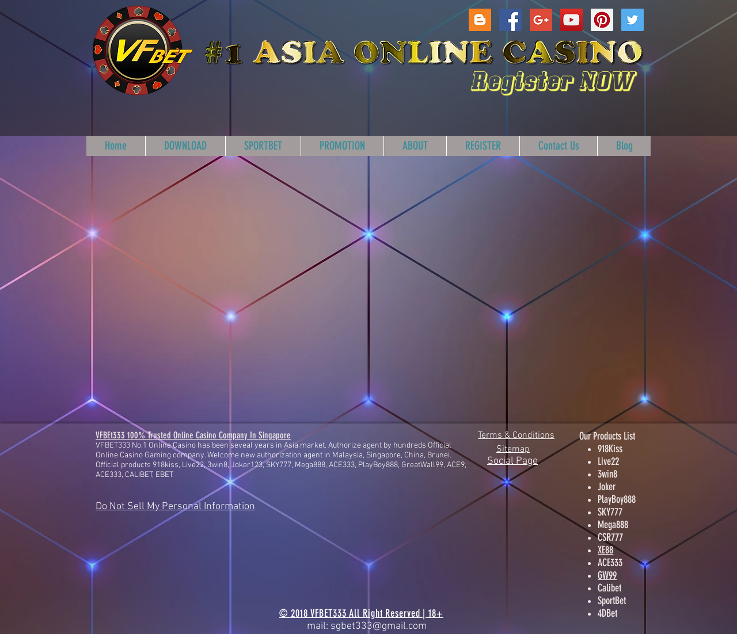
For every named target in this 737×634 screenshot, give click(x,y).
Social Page (512, 461)
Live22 (608, 461)
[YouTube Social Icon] (571, 20)
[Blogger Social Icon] (480, 20)
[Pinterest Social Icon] (602, 20)
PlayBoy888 (617, 499)
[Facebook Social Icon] (510, 20)
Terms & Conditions (516, 435)
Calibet (609, 588)
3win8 (607, 474)
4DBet (607, 613)
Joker (607, 486)
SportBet (612, 600)
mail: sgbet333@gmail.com (367, 626)
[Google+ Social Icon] (541, 20)
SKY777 (610, 512)
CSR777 (610, 537)
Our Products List (607, 436)
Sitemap (513, 449)
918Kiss (610, 448)
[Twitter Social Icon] (632, 20)
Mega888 (613, 524)
